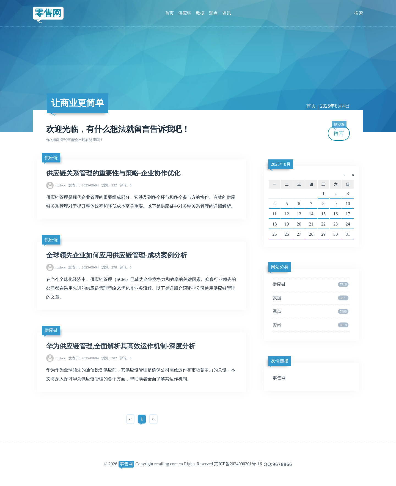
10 (348, 203)
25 (274, 234)
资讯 (226, 13)
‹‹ (130, 419)
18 (274, 224)
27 (299, 234)
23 (335, 224)
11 (275, 213)
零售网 (48, 13)
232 (109, 185)
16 (335, 213)
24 (348, 224)
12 (287, 213)
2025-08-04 (83, 185)
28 (311, 234)
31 (348, 234)
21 (311, 224)
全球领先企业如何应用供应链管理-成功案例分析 (116, 255)
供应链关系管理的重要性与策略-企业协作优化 (113, 173)
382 (109, 358)
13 (299, 213)
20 (299, 224)
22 (323, 224)
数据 (200, 13)
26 (287, 234)
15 (323, 213)
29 (323, 234)
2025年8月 (281, 164)
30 (335, 234)
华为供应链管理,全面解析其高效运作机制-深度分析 (120, 346)
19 (287, 224)
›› (153, 419)
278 (109, 267)
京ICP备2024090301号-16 (238, 463)
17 (348, 213)
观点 (213, 13)
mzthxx (59, 185)
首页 (169, 13)
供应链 (184, 13)
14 (311, 213)
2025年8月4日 (335, 106)
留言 (339, 131)
